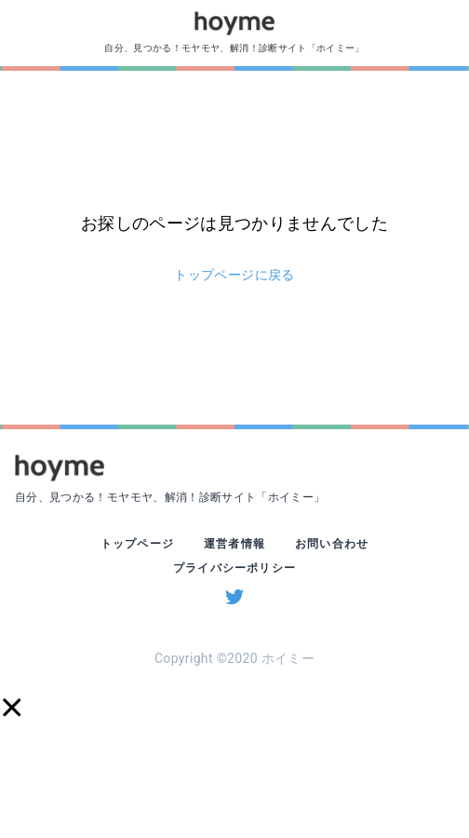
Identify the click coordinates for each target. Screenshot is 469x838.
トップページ (137, 543)
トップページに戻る (234, 274)
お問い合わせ (331, 543)
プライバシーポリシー (234, 567)
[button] (11, 707)
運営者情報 (234, 543)
